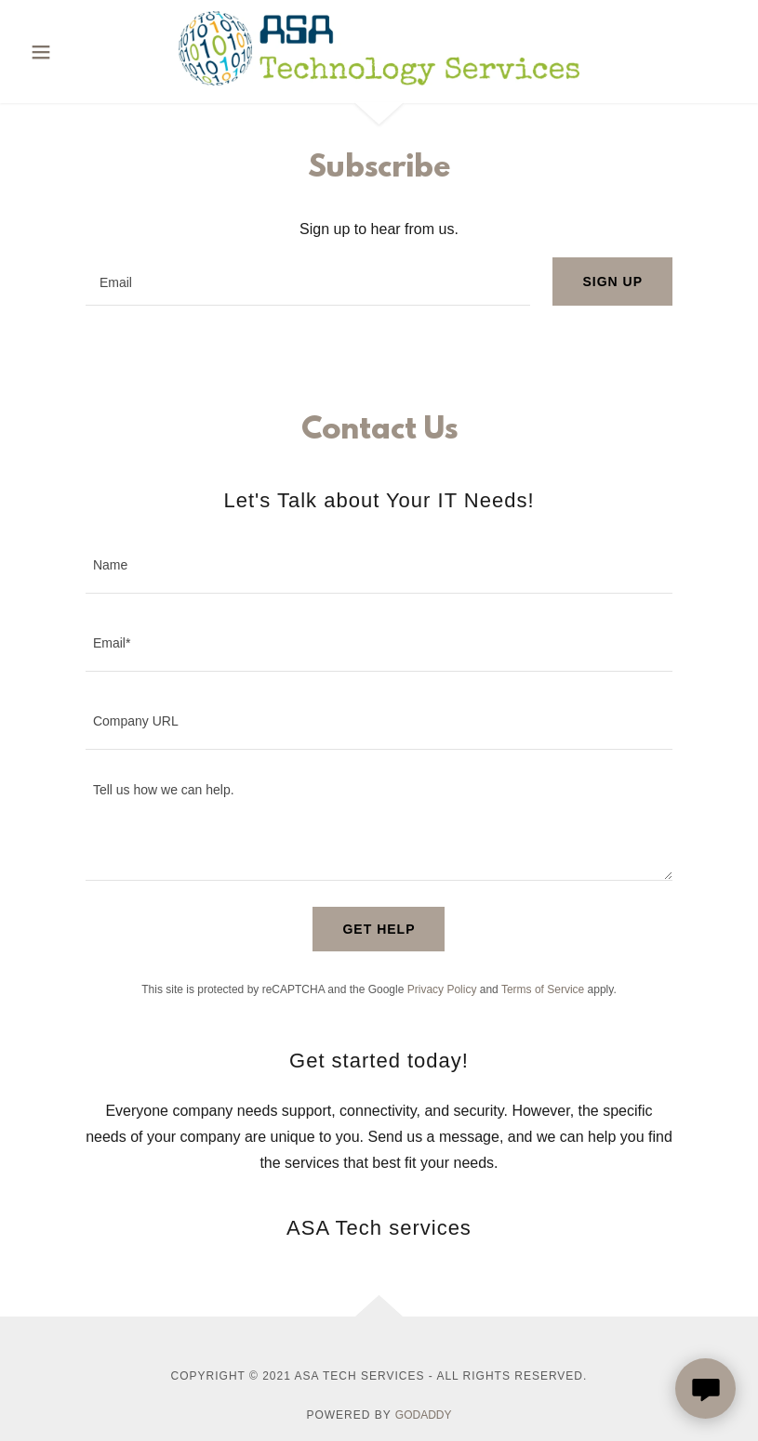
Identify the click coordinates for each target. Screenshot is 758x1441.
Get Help (378, 929)
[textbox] (308, 281)
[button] (63, 52)
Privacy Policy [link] (442, 989)
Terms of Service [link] (542, 989)
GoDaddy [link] (423, 1414)
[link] (379, 80)
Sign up (612, 281)
